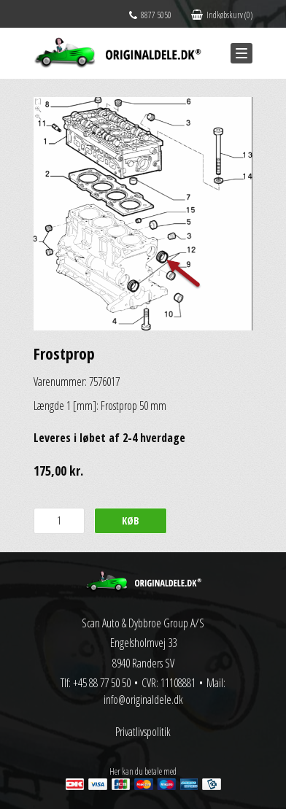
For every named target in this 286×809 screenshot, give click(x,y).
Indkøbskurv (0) (221, 15)
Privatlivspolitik (143, 732)
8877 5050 (150, 15)
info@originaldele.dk (143, 700)
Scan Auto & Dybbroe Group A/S (143, 623)
